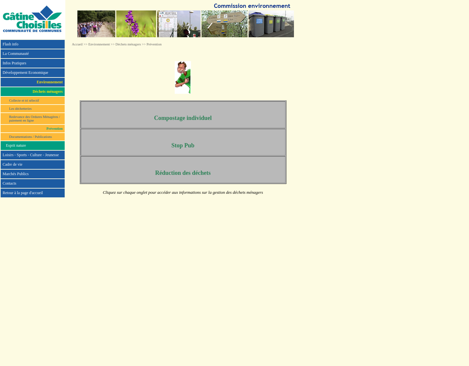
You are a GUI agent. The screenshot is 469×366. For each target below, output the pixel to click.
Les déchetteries (20, 108)
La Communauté (16, 53)
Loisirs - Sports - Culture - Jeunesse (31, 155)
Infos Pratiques (14, 63)
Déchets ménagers (128, 44)
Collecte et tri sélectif (24, 100)
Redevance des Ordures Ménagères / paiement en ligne (34, 118)
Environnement (99, 44)
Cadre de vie (13, 164)
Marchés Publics (16, 174)
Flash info (10, 44)
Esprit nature (16, 145)
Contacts (9, 183)
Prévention (154, 44)
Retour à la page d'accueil (23, 193)
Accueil (77, 44)
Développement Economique (25, 72)
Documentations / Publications (30, 137)
